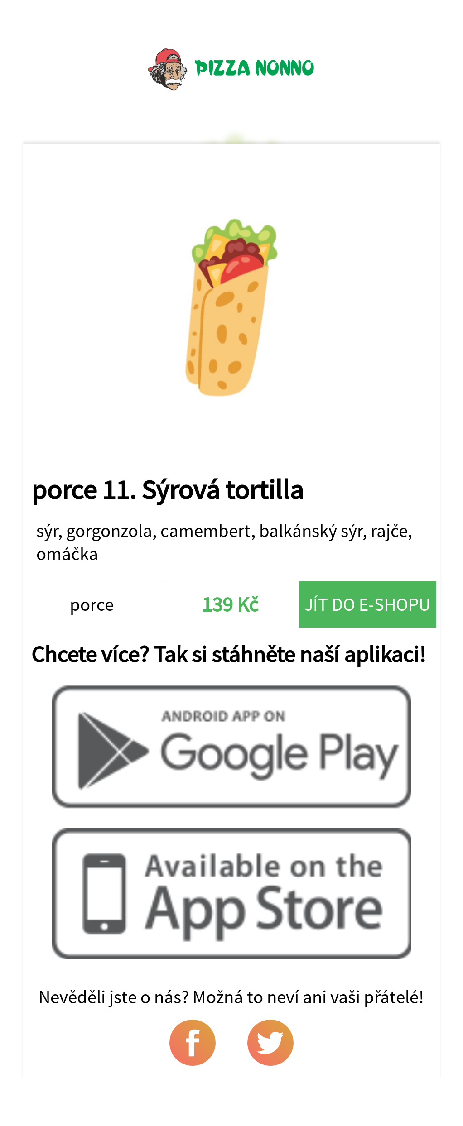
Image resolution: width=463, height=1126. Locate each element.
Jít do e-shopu (367, 604)
